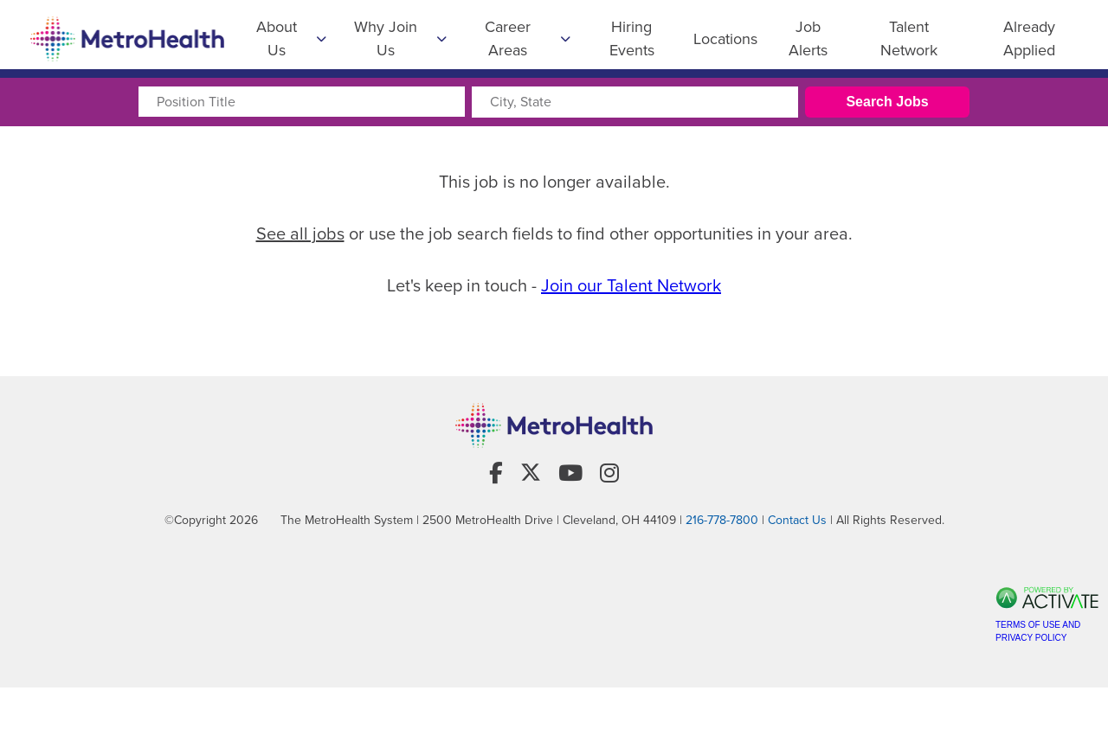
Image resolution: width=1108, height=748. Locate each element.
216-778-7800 (722, 541)
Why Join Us (400, 38)
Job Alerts (808, 38)
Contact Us (797, 541)
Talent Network (908, 38)
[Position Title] (301, 101)
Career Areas (527, 38)
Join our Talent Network (631, 285)
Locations (725, 39)
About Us (291, 38)
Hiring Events (631, 38)
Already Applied (1029, 38)
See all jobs (300, 233)
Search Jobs (887, 101)
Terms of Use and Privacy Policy (1037, 652)
